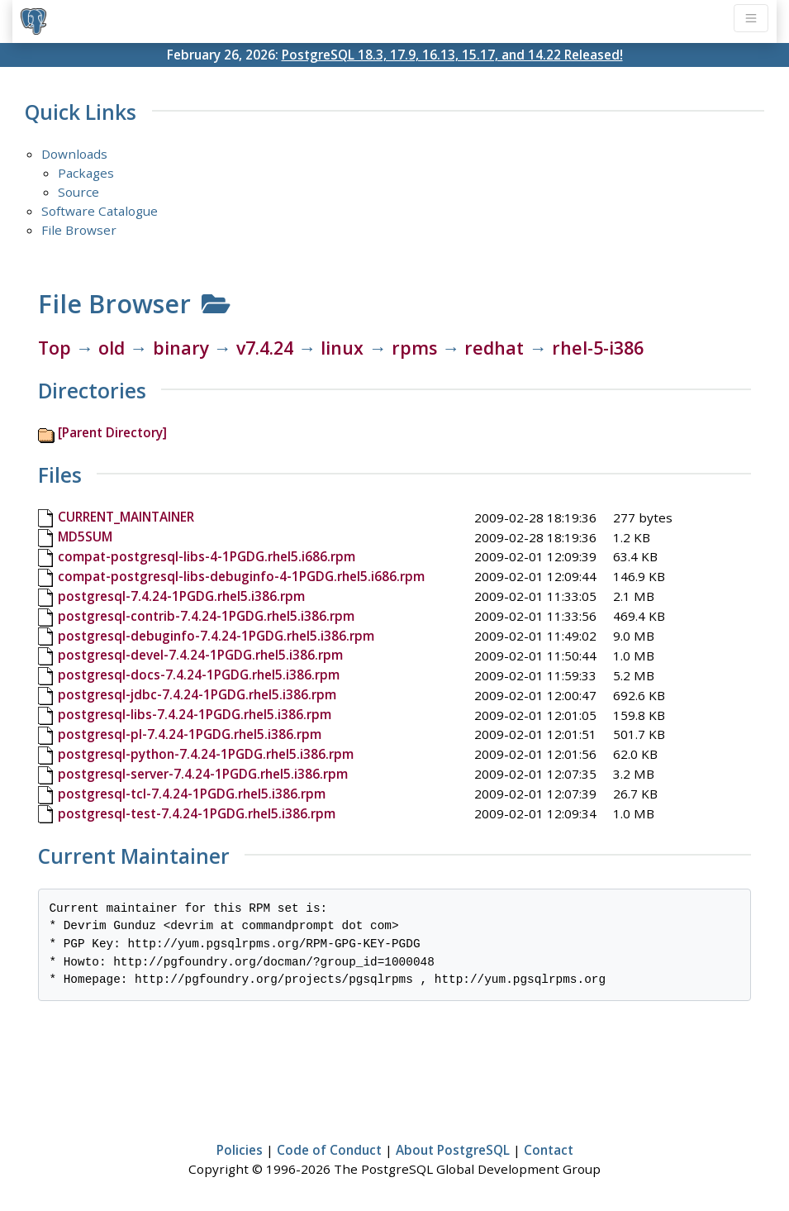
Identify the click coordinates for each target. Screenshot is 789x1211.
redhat (494, 348)
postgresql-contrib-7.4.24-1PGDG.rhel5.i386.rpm (206, 616)
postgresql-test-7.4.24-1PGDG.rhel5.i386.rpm (196, 813)
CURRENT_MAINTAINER (126, 516)
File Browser (78, 230)
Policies (239, 1150)
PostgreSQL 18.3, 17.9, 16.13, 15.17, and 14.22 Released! (452, 54)
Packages (86, 172)
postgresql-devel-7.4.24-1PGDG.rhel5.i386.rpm (200, 654)
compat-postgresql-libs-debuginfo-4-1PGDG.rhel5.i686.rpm (241, 576)
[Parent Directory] (112, 432)
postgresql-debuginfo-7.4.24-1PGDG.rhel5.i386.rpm (216, 635)
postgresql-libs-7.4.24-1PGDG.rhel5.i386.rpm (194, 714)
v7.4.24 (264, 348)
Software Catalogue (99, 211)
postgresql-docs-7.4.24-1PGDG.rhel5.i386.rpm (199, 674)
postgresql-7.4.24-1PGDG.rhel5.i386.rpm (181, 596)
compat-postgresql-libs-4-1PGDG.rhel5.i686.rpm (206, 556)
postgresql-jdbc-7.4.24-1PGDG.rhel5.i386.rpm (197, 694)
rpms (414, 348)
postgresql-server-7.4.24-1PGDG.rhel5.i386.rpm (203, 773)
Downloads (74, 153)
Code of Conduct (329, 1150)
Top (54, 348)
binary (181, 348)
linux (342, 348)
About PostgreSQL (453, 1150)
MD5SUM (85, 536)
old (111, 348)
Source (78, 192)
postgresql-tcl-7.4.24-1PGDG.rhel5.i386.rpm (192, 793)
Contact (548, 1150)
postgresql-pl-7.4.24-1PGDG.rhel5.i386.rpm (189, 734)
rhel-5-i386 (598, 348)
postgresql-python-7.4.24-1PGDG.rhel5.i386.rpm (206, 754)
